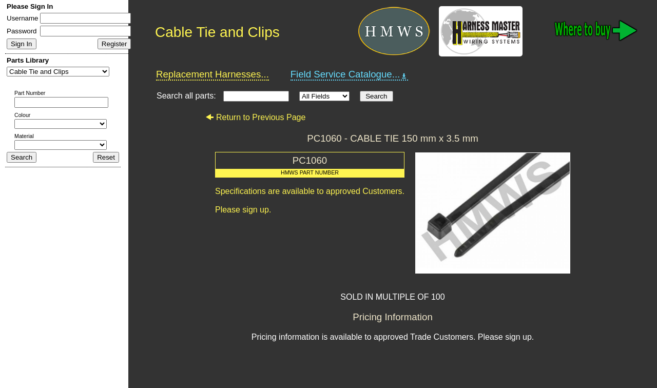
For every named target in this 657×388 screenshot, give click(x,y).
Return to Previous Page (255, 117)
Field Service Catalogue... (350, 74)
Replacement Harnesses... (212, 74)
